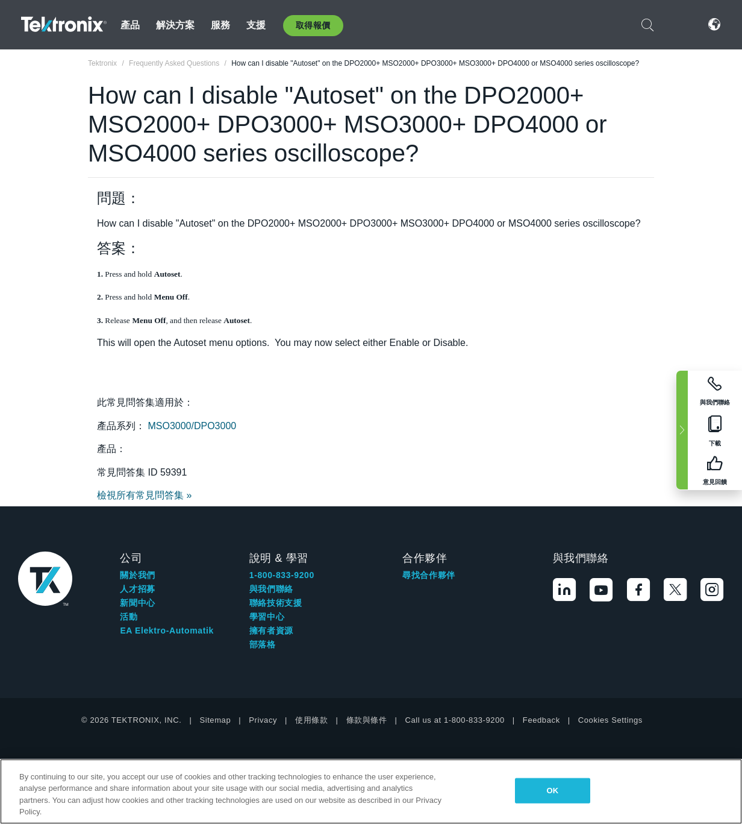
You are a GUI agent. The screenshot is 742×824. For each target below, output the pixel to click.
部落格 (262, 644)
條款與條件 (366, 720)
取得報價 (313, 25)
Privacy (263, 720)
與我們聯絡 (271, 589)
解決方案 (175, 25)
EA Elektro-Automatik (166, 630)
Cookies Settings (610, 720)
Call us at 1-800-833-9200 (455, 720)
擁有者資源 (271, 630)
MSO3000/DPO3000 (192, 426)
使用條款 (311, 720)
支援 (256, 25)
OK (553, 790)
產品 (130, 25)
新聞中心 (137, 603)
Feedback (541, 720)
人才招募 (137, 589)
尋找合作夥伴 (428, 575)
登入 (678, 24)
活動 (128, 616)
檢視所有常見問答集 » (144, 495)
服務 (220, 25)
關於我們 (137, 575)
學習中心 (266, 616)
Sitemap (215, 720)
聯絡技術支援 (275, 603)
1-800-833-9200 (281, 575)
